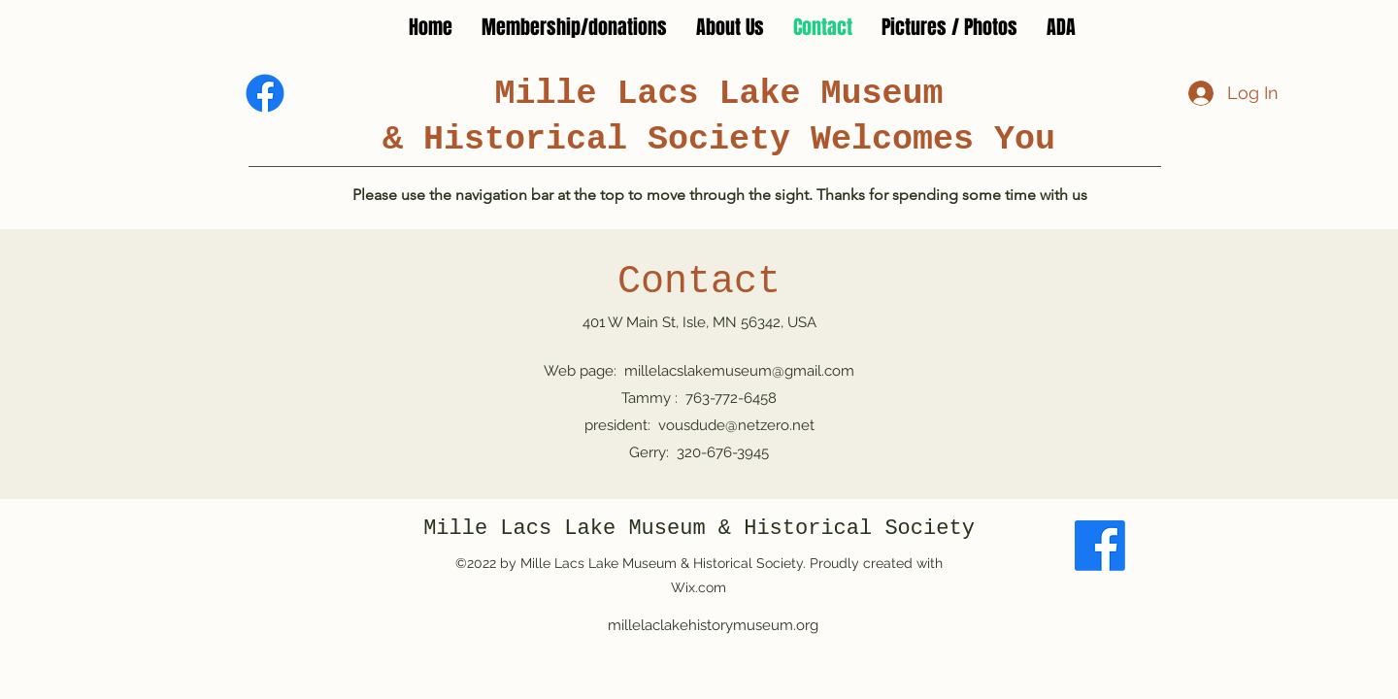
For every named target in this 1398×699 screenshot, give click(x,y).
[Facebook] (265, 93)
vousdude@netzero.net (736, 425)
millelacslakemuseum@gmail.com (739, 371)
